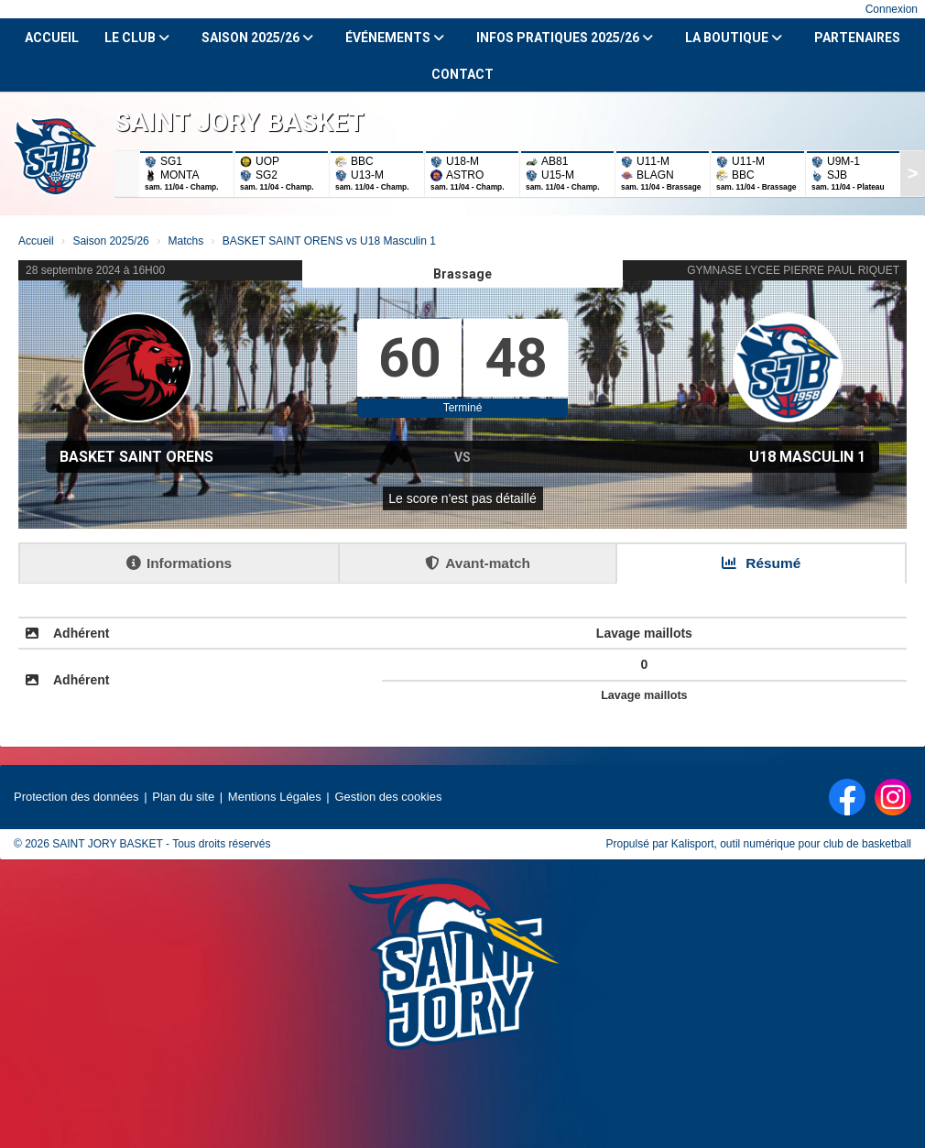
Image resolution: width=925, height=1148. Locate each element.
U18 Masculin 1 (807, 456)
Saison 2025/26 (257, 37)
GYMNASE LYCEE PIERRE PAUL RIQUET (793, 270)
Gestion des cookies (387, 797)
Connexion (891, 9)
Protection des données (76, 797)
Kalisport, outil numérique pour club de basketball (791, 843)
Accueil (52, 37)
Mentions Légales (274, 797)
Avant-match (477, 563)
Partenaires (857, 37)
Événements (394, 37)
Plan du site (183, 797)
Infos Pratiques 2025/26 (564, 37)
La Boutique (733, 37)
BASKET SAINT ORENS (136, 456)
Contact (462, 74)
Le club (136, 37)
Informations (179, 563)
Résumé (761, 563)
